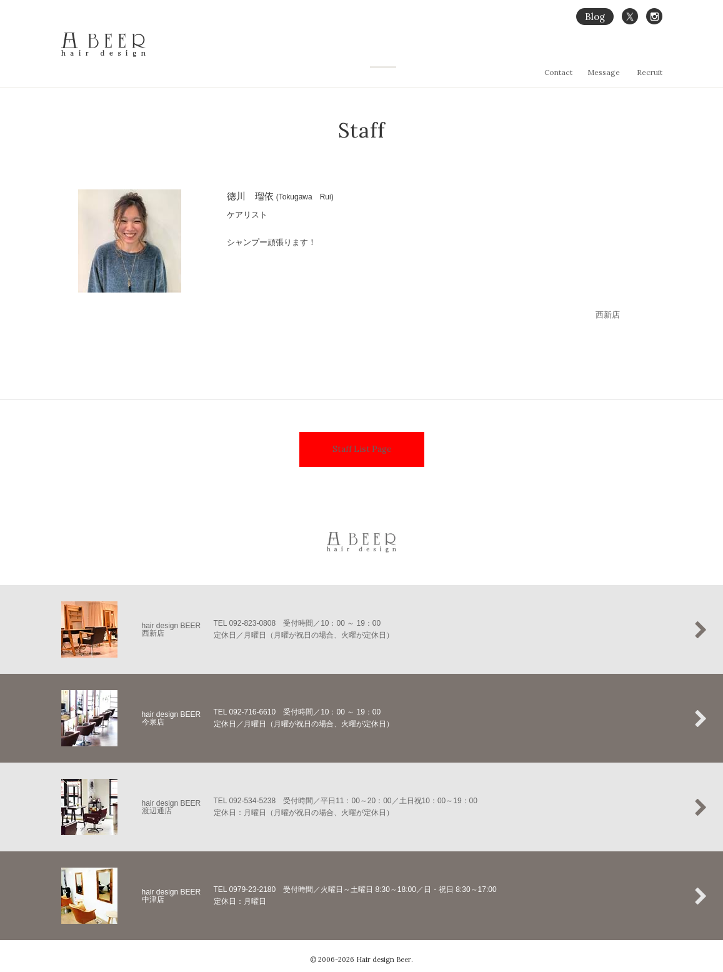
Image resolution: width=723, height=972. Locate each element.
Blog (595, 17)
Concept (454, 54)
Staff (654, 54)
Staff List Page (361, 439)
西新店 (607, 309)
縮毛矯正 (497, 54)
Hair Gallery (546, 54)
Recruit (649, 72)
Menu (590, 54)
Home (416, 54)
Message (603, 72)
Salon (623, 54)
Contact (558, 72)
